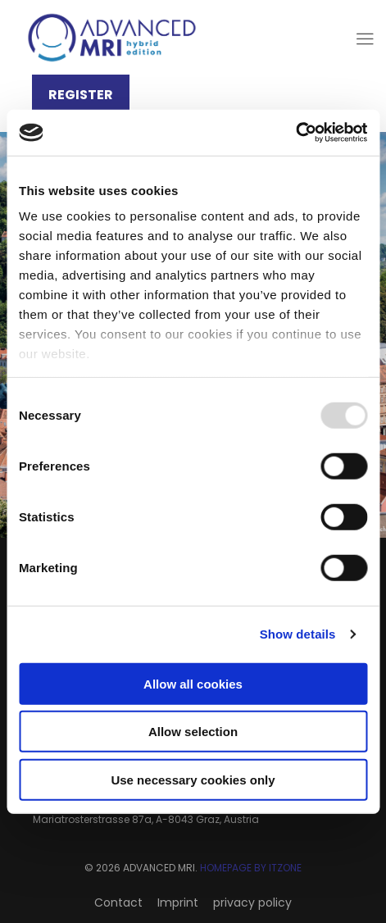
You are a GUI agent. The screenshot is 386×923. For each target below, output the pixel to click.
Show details (298, 634)
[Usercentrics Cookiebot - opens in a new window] (295, 132)
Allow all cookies (193, 683)
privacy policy (252, 902)
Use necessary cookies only (193, 779)
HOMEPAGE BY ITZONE (251, 868)
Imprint (177, 902)
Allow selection (193, 732)
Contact (118, 902)
